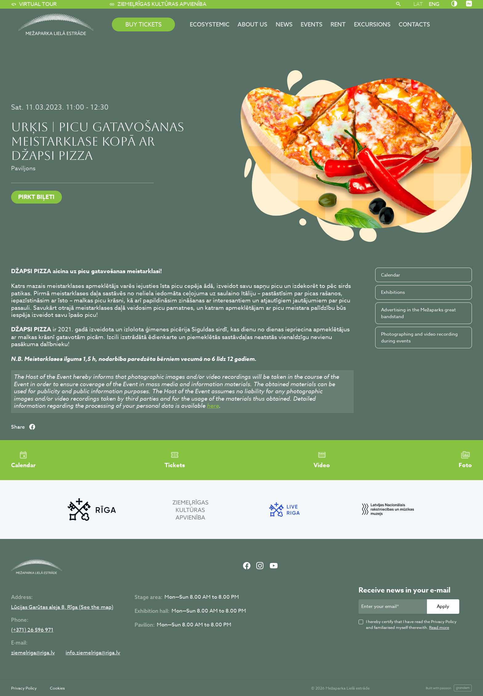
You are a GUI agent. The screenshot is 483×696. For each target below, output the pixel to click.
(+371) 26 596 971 (32, 630)
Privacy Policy (24, 688)
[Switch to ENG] (434, 4)
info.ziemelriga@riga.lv (93, 653)
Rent (338, 24)
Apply (443, 606)
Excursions (372, 24)
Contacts (414, 24)
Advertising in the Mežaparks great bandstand (418, 313)
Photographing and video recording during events (419, 338)
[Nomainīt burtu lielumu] (469, 4)
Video (322, 460)
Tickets (174, 460)
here (213, 406)
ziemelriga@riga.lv (33, 653)
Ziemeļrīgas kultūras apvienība (157, 4)
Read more (439, 627)
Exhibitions (393, 292)
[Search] (398, 4)
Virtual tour (34, 4)
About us (252, 24)
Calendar (390, 275)
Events (312, 24)
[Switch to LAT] (418, 4)
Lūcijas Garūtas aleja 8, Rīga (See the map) (62, 607)
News (284, 24)
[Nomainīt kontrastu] (454, 4)
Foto (465, 460)
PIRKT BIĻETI (36, 197)
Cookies (57, 688)
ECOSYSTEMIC (209, 24)
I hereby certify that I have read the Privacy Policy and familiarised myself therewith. (411, 624)
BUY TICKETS (143, 24)
